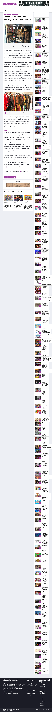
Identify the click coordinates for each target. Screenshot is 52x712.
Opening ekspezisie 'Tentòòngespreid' (46, 331)
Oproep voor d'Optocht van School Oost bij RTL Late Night (45, 365)
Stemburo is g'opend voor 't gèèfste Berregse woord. (44, 440)
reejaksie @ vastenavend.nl (11, 693)
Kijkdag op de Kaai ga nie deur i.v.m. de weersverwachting (46, 118)
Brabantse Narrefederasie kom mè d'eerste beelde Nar (45, 657)
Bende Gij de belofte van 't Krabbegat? (45, 472)
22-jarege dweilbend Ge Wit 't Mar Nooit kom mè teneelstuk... (45, 306)
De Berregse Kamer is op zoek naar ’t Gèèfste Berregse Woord (45, 594)
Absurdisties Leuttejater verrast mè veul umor (45, 252)
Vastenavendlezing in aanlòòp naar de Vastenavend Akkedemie (46, 99)
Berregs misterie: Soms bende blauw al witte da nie (45, 265)
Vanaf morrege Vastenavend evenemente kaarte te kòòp (45, 503)
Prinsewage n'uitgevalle (44, 127)
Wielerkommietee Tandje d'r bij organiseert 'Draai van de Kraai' (46, 496)
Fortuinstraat (14, 14)
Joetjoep (42, 699)
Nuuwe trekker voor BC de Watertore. (45, 529)
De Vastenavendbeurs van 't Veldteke (46, 371)
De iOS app (42, 684)
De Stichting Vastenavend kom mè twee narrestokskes (45, 627)
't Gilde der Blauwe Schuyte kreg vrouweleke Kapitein (45, 483)
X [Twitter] (42, 701)
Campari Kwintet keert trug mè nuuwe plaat (45, 555)
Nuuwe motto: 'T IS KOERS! (44, 667)
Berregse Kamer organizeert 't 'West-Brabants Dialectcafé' (45, 21)
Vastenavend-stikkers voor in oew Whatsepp (45, 650)
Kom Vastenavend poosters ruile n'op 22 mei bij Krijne (45, 112)
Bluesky (41, 703)
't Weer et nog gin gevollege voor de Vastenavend (45, 141)
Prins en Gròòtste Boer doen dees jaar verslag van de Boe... (44, 391)
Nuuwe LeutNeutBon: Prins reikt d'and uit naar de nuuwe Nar (45, 413)
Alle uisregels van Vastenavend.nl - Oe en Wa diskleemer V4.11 (32, 685)
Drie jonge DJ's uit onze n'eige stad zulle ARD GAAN (45, 535)
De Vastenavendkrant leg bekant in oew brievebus (46, 326)
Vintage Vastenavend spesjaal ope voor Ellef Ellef (45, 29)
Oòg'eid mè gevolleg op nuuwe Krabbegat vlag (45, 574)
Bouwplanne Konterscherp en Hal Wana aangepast (45, 541)
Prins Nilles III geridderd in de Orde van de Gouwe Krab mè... (45, 167)
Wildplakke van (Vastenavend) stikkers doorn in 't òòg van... (45, 71)
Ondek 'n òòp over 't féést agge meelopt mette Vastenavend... (45, 272)
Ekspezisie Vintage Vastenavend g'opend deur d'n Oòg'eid (18, 205)
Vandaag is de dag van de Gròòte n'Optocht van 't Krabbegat (44, 133)
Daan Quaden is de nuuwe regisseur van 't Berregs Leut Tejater (45, 48)
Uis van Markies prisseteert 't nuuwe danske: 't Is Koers (45, 399)
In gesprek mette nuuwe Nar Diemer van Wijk (45, 621)
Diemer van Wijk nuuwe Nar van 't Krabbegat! (44, 638)
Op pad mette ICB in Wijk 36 (45, 428)
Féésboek (42, 696)
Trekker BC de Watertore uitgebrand (44, 601)
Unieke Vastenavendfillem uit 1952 (46, 277)
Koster (10, 14)
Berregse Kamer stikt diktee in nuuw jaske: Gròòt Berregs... (44, 64)
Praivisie (38, 709)
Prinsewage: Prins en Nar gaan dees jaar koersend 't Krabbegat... (45, 221)
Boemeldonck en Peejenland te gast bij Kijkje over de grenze (45, 56)
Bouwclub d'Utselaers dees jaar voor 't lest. (44, 433)
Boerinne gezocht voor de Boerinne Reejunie (45, 580)
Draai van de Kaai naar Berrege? (45, 671)
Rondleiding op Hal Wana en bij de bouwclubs (45, 353)
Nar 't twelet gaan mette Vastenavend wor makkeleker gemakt (45, 466)
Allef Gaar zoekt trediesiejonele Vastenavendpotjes (46, 477)
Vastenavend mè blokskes (45, 40)
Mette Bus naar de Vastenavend (45, 424)
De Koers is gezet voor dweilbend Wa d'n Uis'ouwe (44, 561)
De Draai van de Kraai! (45, 287)
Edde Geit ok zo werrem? (45, 86)
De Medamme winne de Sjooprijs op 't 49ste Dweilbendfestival (46, 147)
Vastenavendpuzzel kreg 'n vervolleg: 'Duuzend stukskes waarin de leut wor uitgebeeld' (28, 206)
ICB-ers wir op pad (44, 509)
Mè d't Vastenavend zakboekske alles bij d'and (45, 209)
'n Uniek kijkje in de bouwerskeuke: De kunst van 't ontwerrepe (45, 105)
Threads (42, 705)
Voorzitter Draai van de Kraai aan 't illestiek (45, 514)
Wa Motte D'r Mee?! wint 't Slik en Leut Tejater (45, 292)
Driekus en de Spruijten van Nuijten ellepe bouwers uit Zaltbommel (45, 181)
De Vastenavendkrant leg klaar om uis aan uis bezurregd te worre (46, 299)
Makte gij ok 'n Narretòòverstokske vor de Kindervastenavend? (46, 282)
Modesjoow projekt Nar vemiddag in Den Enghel (45, 241)
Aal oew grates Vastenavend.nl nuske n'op (45, 419)
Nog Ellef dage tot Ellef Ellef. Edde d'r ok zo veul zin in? (45, 35)
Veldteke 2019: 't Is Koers (44, 662)
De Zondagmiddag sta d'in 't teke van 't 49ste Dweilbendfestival (46, 160)
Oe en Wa (47, 709)
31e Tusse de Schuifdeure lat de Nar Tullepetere (45, 246)
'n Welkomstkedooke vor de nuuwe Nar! (46, 340)
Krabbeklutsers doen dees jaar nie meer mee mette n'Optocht (45, 195)
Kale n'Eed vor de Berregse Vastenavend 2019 (45, 645)
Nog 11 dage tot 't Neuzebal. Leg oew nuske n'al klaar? (44, 458)
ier (20, 171)
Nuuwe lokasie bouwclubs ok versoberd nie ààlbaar (45, 93)
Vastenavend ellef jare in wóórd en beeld (45, 567)
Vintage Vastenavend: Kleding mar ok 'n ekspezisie (17, 18)
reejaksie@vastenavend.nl (10, 168)
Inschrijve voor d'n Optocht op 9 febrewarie (45, 451)
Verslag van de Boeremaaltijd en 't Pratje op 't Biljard (45, 174)
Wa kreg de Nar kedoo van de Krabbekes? (44, 215)
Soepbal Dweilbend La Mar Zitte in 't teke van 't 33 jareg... (45, 258)
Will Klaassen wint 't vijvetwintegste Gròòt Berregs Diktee (45, 313)
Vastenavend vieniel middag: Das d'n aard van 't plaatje (45, 320)
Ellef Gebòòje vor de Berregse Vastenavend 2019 (45, 154)
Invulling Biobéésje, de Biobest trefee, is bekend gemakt (45, 614)
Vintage (5, 14)
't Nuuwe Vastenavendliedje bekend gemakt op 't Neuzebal (46, 359)
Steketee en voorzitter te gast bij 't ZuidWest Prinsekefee (45, 202)
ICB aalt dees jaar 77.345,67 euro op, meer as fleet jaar (45, 187)
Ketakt (42, 709)
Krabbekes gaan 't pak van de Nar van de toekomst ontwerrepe (44, 548)
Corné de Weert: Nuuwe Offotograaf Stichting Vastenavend (45, 586)
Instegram (42, 697)
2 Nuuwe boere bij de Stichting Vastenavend (45, 633)
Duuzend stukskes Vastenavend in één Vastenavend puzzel (8, 205)
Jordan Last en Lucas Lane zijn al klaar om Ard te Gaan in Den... (45, 383)
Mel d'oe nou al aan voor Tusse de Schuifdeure (45, 76)
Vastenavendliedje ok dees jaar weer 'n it (46, 336)
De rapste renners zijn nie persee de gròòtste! (45, 406)
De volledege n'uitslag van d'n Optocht (45, 123)
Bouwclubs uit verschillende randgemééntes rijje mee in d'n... (45, 82)
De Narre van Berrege (45, 227)
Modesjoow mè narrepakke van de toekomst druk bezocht (45, 234)
